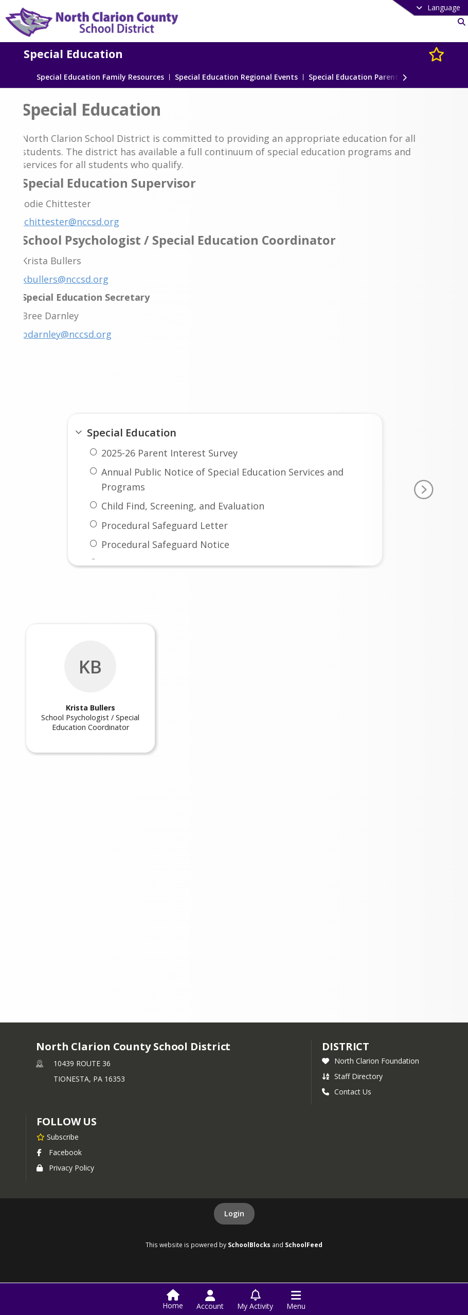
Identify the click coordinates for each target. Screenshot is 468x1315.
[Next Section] (404, 77)
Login (234, 1213)
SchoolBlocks (249, 1244)
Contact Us (346, 1092)
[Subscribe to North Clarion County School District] (58, 1136)
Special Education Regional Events (236, 77)
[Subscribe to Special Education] (436, 53)
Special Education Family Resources (100, 77)
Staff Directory (352, 1076)
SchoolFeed (303, 1244)
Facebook (59, 1152)
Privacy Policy (65, 1168)
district (345, 1046)
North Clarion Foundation (370, 1061)
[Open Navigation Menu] (295, 1300)
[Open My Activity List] (255, 1300)
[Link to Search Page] (459, 22)
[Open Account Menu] (210, 1300)
